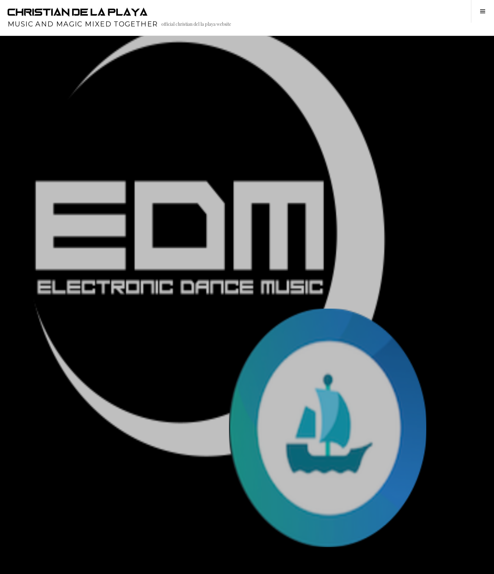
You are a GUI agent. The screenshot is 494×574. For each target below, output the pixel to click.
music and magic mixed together (83, 24)
